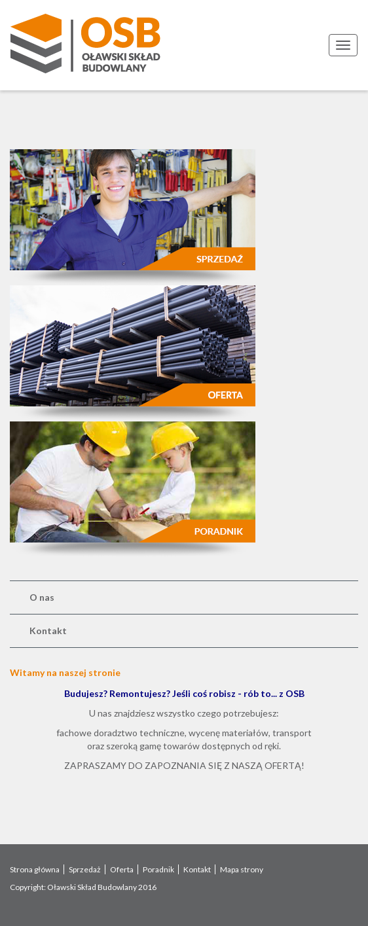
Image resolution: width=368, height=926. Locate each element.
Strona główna (35, 869)
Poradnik (158, 869)
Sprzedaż (85, 869)
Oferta (122, 869)
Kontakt (48, 630)
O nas (41, 597)
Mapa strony (241, 869)
